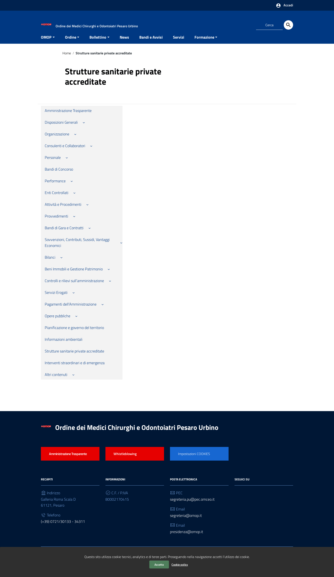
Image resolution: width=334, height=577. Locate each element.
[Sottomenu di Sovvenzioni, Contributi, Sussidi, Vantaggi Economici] (121, 247)
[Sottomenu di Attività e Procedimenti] (87, 208)
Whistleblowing (125, 457)
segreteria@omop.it (186, 519)
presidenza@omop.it (186, 536)
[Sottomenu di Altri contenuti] (73, 379)
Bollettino (97, 41)
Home (66, 57)
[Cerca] (288, 25)
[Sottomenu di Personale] (67, 162)
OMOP (46, 41)
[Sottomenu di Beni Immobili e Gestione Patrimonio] (109, 273)
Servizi (178, 41)
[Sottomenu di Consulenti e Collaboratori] (91, 150)
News (124, 41)
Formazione (204, 41)
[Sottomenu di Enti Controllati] (74, 197)
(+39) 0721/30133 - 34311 (63, 525)
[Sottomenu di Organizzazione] (75, 138)
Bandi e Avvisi (151, 41)
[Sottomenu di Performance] (72, 185)
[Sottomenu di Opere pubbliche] (76, 320)
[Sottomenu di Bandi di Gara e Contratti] (89, 232)
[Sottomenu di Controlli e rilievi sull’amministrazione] (110, 285)
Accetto (159, 564)
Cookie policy (179, 564)
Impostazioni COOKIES (194, 457)
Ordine (70, 41)
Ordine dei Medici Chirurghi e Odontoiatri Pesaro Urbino (136, 431)
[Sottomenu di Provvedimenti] (74, 220)
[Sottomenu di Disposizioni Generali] (84, 126)
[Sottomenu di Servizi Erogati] (73, 297)
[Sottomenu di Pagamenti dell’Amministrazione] (102, 308)
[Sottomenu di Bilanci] (61, 261)
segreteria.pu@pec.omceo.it (192, 503)
